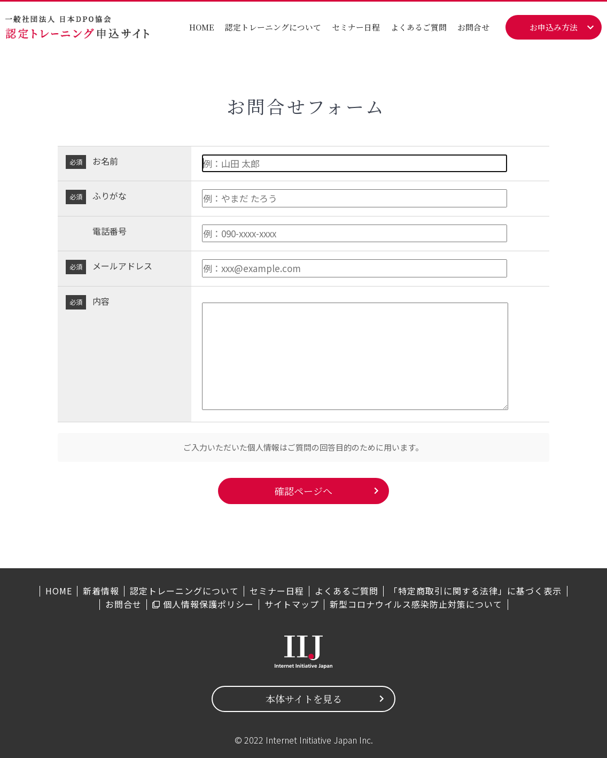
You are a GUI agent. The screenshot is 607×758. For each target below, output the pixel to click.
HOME (201, 27)
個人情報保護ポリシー (208, 604)
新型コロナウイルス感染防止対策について (416, 604)
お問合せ (473, 27)
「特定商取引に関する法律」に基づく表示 (475, 590)
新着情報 (101, 590)
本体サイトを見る (304, 699)
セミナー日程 (356, 27)
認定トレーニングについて (273, 27)
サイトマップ (291, 604)
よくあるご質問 (419, 27)
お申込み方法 (554, 27)
